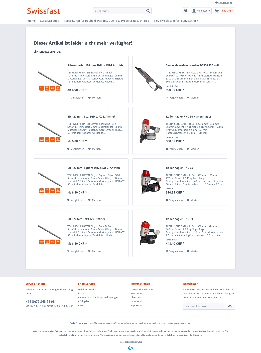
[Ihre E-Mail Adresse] (204, 306)
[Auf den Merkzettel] (94, 98)
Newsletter (136, 293)
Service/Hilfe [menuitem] (224, 2)
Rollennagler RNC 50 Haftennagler (188, 116)
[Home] (32, 21)
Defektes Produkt (88, 289)
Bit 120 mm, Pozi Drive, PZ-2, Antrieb (91, 116)
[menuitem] (122, 11)
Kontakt (82, 293)
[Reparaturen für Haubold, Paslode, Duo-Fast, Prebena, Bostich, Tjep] (106, 21)
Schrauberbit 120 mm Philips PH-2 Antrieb (95, 65)
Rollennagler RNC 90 (179, 219)
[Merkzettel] (185, 11)
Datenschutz (137, 301)
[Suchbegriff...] (122, 11)
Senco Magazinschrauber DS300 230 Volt (192, 65)
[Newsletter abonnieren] (230, 306)
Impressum (136, 305)
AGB (80, 305)
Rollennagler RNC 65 (179, 168)
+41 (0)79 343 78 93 (40, 301)
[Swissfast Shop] (50, 21)
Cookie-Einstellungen (142, 289)
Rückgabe (83, 301)
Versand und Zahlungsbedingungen (98, 297)
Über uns (135, 297)
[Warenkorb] (224, 11)
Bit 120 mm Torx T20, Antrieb (86, 219)
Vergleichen (75, 97)
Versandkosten (122, 322)
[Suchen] (148, 11)
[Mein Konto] (201, 11)
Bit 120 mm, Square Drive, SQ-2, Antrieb (93, 168)
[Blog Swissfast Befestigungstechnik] (175, 21)
